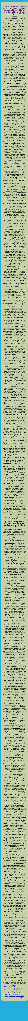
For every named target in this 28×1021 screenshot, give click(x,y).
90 (4, 990)
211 (21, 990)
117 (24, 990)
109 (14, 986)
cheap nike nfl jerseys (10, 994)
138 (19, 990)
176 (5, 988)
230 (24, 988)
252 (23, 986)
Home (6, 986)
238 (16, 991)
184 (9, 990)
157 (21, 988)
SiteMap (10, 986)
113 (17, 988)
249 (14, 990)
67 (11, 990)
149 (16, 986)
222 (19, 986)
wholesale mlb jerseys (17, 997)
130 (11, 988)
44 (9, 988)
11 (19, 988)
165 (13, 991)
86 (21, 986)
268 (7, 990)
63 (7, 988)
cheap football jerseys (19, 993)
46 (16, 990)
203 (14, 988)
